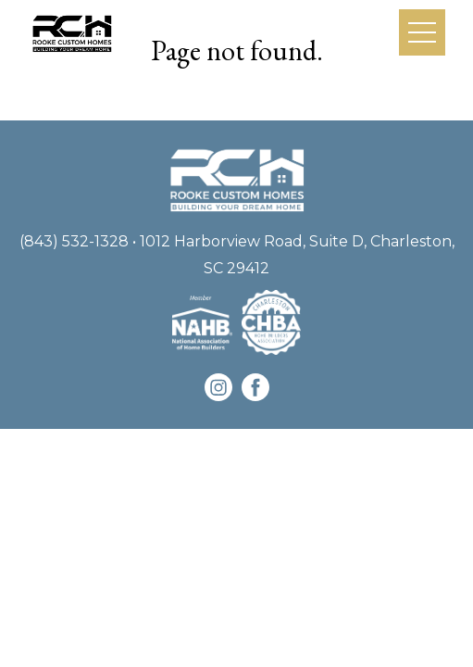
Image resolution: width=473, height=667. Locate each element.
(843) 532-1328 (74, 241)
